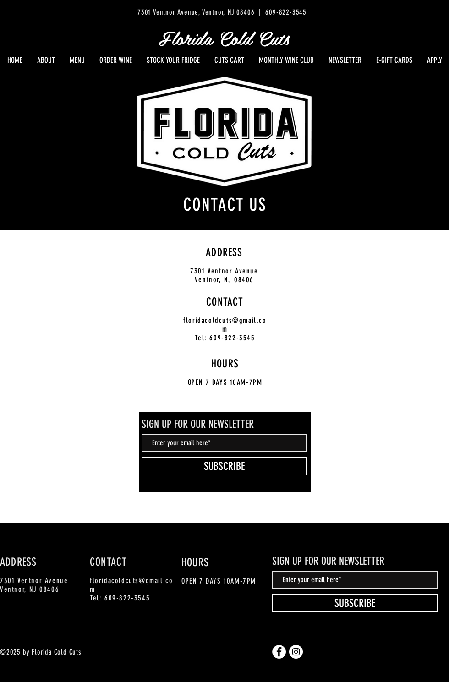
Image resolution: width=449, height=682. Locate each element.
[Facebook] (279, 652)
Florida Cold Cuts (224, 37)
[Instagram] (296, 652)
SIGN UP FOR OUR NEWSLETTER (198, 424)
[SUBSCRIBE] (224, 466)
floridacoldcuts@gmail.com (224, 324)
